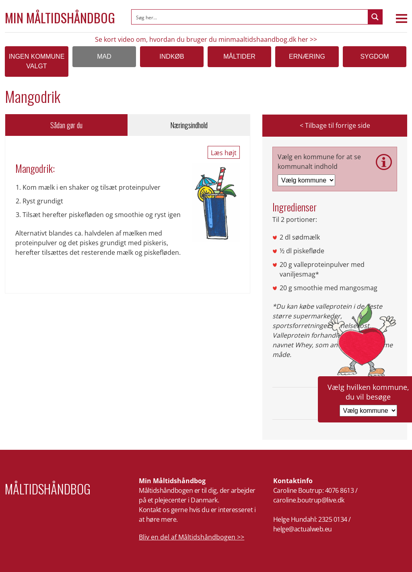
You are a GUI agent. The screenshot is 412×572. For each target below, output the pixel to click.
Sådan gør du (66, 125)
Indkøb (171, 56)
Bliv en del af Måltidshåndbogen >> (191, 537)
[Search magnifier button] (375, 17)
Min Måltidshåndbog (60, 17)
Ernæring (307, 56)
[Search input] (250, 17)
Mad (104, 56)
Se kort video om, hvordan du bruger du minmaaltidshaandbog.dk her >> (206, 39)
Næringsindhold (189, 125)
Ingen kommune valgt (37, 61)
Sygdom (374, 56)
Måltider (239, 56)
